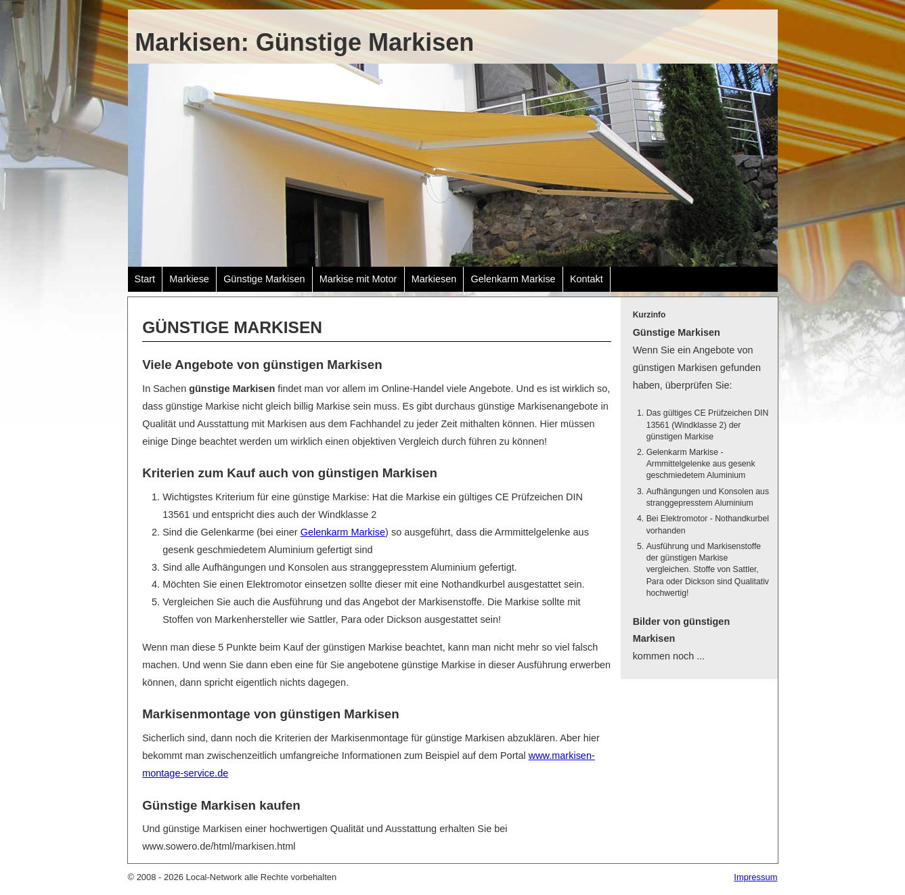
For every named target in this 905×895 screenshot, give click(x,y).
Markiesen (434, 279)
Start (145, 279)
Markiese (189, 279)
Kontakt (586, 279)
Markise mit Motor (358, 279)
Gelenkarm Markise (512, 279)
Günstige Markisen (264, 279)
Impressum (755, 877)
